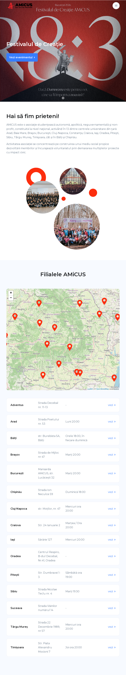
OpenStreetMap (102, 389)
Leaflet (90, 389)
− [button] (11, 298)
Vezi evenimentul (22, 57)
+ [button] (11, 293)
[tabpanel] (63, 51)
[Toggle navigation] (116, 5)
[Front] (15, 5)
